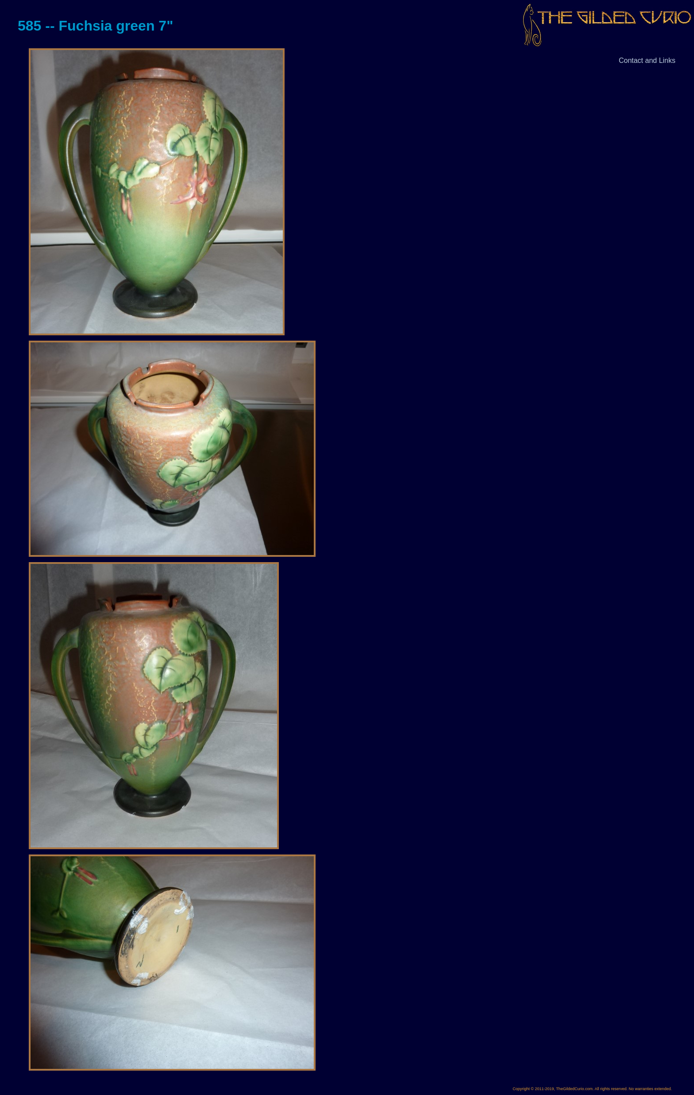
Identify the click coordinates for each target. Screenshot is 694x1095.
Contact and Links (647, 60)
